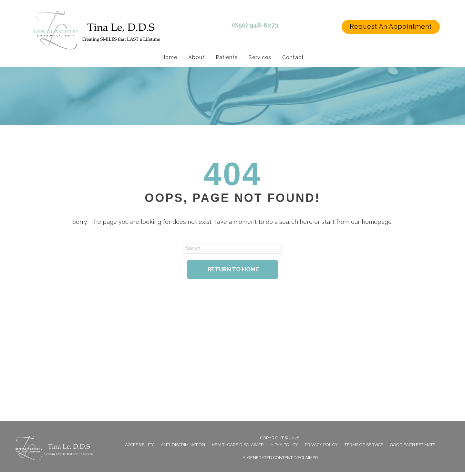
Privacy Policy (321, 444)
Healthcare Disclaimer (238, 444)
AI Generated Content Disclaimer (280, 457)
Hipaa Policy (284, 444)
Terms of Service (364, 444)
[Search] (232, 248)
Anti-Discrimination (183, 444)
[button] (390, 27)
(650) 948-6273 (255, 25)
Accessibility (139, 444)
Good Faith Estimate (412, 444)
